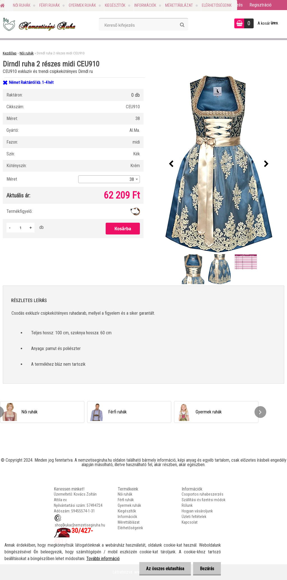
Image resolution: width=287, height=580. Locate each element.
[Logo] (38, 24)
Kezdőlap (10, 53)
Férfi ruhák (49, 5)
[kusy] (20, 228)
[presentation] (171, 164)
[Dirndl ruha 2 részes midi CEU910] (218, 163)
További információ (103, 558)
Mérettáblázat (179, 5)
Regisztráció (260, 5)
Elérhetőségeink (217, 5)
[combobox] (109, 179)
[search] (182, 25)
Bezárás (207, 568)
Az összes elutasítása (164, 568)
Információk (145, 5)
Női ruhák (21, 5)
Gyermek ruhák (82, 5)
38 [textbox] (131, 179)
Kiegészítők (115, 5)
